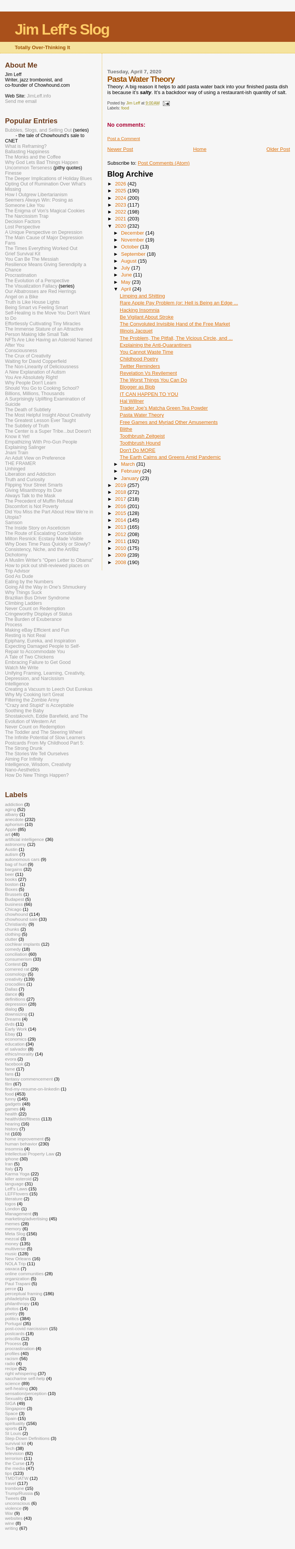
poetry (11, 1313)
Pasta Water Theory (142, 415)
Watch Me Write (21, 667)
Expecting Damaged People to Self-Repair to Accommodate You (42, 649)
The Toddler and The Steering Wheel (43, 732)
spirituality (15, 1423)
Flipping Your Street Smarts (34, 485)
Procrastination (20, 275)
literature (14, 1198)
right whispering (20, 1373)
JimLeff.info (39, 96)
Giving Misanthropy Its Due (33, 490)
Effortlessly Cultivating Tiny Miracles (43, 323)
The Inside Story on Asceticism (37, 528)
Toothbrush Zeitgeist (142, 436)
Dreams (13, 1018)
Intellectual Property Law (29, 1153)
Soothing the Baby (24, 710)
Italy (9, 1168)
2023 (121, 205)
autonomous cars (22, 859)
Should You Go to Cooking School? (42, 388)
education (15, 1043)
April (127, 289)
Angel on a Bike (21, 297)
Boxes (11, 889)
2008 (121, 562)
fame (10, 1068)
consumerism (18, 959)
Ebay (10, 1033)
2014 (121, 520)
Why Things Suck (23, 592)
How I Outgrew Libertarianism (36, 194)
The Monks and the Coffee (33, 157)
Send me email (20, 101)
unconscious (17, 1503)
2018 (121, 492)
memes (12, 1223)
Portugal (13, 1323)
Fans (10, 243)
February (132, 471)
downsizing (16, 1013)
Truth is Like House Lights (32, 302)
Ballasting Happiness (27, 151)
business (14, 904)
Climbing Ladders (23, 603)
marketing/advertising (26, 1218)
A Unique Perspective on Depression (43, 232)
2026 (121, 184)
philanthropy (17, 1303)
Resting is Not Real (25, 635)
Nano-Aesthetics (22, 770)
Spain (11, 1418)
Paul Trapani (17, 1283)
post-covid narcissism (26, 1328)
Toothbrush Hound (140, 443)
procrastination (20, 1348)
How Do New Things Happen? (37, 775)
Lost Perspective (22, 227)
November (133, 240)
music (11, 1253)
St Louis (13, 1433)
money (11, 1243)
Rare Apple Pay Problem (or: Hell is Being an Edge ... (179, 303)
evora (10, 1058)
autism (11, 854)
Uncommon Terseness (28, 167)
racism (11, 1358)
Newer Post (120, 149)
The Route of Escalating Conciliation (43, 533)
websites (14, 1518)
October (130, 247)
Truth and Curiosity (25, 479)
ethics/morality (19, 1053)
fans (9, 1073)
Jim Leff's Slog (62, 29)
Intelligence (17, 684)
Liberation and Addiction (30, 474)
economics (16, 1038)
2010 (121, 548)
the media (15, 1468)
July (126, 268)
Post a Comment (123, 138)
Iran (9, 1163)
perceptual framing (23, 1293)
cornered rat (17, 968)
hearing (12, 1123)
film (8, 1083)
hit (7, 1133)
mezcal (12, 1238)
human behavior (21, 1143)
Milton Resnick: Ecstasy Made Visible (44, 538)
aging (10, 809)
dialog (11, 1008)
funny (10, 1098)
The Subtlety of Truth (27, 426)
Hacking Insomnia (139, 310)
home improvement (24, 1138)
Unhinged (15, 469)
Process (13, 624)
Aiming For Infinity (24, 759)
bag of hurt (16, 864)
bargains (13, 869)
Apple (11, 829)
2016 (121, 506)
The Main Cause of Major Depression (44, 237)
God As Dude (19, 576)
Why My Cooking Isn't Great (34, 694)
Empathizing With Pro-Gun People (41, 442)
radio (10, 1363)
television (14, 1453)
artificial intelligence (24, 839)
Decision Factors (22, 221)
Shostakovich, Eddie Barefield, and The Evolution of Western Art (46, 718)
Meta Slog (15, 1233)
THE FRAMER (20, 463)
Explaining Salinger (25, 447)
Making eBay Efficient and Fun (37, 630)
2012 (121, 534)
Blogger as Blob (137, 387)
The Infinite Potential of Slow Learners (45, 737)
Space (11, 1413)
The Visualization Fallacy (31, 286)
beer (9, 874)
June (127, 275)
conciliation (16, 954)
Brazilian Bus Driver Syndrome (37, 598)
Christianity (16, 924)
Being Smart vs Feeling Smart (36, 307)
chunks (12, 929)
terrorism (14, 1458)
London (12, 1208)
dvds (10, 1023)
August (129, 261)
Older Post (278, 149)
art (7, 834)
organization (17, 1278)
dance (11, 993)
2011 (121, 541)
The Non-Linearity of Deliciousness (41, 366)
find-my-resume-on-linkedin (32, 1088)
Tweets (12, 1498)
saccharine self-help (25, 1378)
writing (11, 1528)
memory (13, 1228)
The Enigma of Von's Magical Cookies (45, 210)
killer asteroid (18, 1178)
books (11, 879)
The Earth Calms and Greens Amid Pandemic (170, 457)
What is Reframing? (25, 146)
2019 (121, 485)
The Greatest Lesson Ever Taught (40, 420)
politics (12, 1318)
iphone (11, 1158)
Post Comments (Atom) (164, 163)
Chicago (13, 909)
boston (11, 884)
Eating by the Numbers (29, 581)
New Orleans (18, 1258)
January (130, 478)
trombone (14, 1488)
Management (18, 1213)
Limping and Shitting (142, 296)
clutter (11, 939)
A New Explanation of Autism (35, 372)
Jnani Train (16, 452)
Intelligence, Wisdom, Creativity (38, 764)
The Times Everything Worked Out (41, 248)
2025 (121, 191)
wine (9, 1523)
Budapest (14, 899)
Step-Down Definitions (27, 1438)
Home (200, 149)
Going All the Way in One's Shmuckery (45, 587)
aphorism (14, 824)
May (126, 282)
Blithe (126, 429)
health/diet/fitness (22, 1118)
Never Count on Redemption (35, 608)
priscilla (12, 1338)
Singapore (15, 1408)
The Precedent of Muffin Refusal (39, 501)
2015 (121, 513)
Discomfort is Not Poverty (31, 506)
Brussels (13, 894)
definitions (15, 998)
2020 (121, 226)
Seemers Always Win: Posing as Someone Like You (39, 202)
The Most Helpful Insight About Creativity (48, 415)
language (14, 1183)
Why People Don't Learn (30, 383)
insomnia (14, 1148)
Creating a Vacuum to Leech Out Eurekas (49, 689)
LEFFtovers (16, 1193)
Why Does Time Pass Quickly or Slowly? (47, 544)
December (133, 233)
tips (8, 1473)
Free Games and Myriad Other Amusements (169, 422)
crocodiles (15, 983)
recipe (11, 1368)
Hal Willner (132, 401)
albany (11, 814)
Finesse (13, 173)
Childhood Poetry (139, 359)
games (11, 1108)
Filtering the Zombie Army (32, 700)
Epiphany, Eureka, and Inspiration (40, 641)
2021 (121, 219)
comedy (13, 949)
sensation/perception (25, 1393)
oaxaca (12, 1268)
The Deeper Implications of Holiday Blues (48, 178)
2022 (121, 212)
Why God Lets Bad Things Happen (41, 162)
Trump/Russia (19, 1493)
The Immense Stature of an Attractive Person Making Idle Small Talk (44, 331)
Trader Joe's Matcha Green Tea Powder (164, 408)
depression (16, 1003)
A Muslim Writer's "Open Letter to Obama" (49, 560)
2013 (121, 527)
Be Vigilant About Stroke (147, 317)
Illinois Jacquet (136, 331)
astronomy (15, 844)
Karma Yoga (17, 1173)
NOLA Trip (15, 1263)
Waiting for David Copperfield (35, 361)
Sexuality (14, 1398)
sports (11, 1428)
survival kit (15, 1443)
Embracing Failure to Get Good (38, 662)
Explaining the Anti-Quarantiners (155, 345)
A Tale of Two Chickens (29, 657)
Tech (10, 1448)
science (12, 1383)
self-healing (16, 1388)
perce (10, 1288)
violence (13, 1508)
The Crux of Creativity (28, 356)
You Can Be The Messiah (31, 259)
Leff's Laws (16, 1188)
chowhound (16, 914)
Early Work (16, 1028)
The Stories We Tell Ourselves (37, 753)
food (125, 108)
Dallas (11, 988)
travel (10, 1483)
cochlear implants (22, 944)
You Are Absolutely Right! (31, 377)
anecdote (14, 819)
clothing (12, 934)
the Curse (15, 1463)
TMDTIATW (16, 1478)
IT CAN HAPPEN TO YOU (149, 394)
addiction (14, 804)
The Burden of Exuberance (33, 619)
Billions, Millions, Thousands (35, 393)
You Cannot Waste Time (146, 352)
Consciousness (21, 350)
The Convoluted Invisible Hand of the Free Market (175, 324)
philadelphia (17, 1298)
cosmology (16, 973)
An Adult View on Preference (35, 458)
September (134, 254)
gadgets (13, 1103)
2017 (121, 499)
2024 (121, 198)
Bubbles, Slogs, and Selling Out (38, 130)
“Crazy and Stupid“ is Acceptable (39, 705)
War (9, 1513)
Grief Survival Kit (22, 254)
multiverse (15, 1248)
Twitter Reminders (140, 366)
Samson (13, 522)
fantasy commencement (29, 1078)
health (11, 1113)
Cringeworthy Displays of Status (38, 614)
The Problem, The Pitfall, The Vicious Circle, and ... (176, 338)
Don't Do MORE (138, 450)
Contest (12, 964)
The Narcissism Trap (26, 216)
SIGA (10, 1403)
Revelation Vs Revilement (148, 373)
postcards (15, 1333)
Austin (11, 849)
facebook (14, 1063)
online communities (24, 1273)
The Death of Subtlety (28, 409)
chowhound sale (21, 919)
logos (10, 1203)
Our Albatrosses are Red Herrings (40, 291)
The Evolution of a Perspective (37, 280)
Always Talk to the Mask (30, 495)
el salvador (16, 1048)
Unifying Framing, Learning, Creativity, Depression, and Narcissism (45, 675)
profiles (12, 1353)
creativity (14, 978)
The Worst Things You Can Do (153, 380)
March (128, 464)
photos (11, 1308)
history (11, 1128)
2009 (121, 555)
